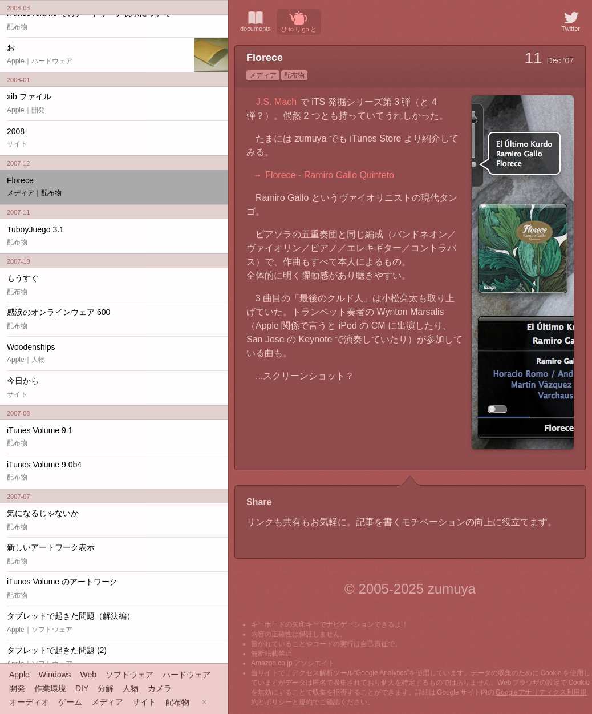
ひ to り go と (299, 21)
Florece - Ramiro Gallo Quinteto (329, 175)
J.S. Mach (276, 102)
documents (255, 20)
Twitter (571, 20)
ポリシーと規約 (289, 702)
